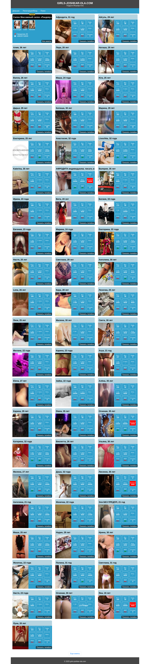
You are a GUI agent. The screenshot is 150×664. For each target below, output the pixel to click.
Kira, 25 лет (105, 78)
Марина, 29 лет (107, 108)
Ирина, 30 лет (106, 532)
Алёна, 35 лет (106, 381)
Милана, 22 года (21, 350)
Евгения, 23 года (22, 229)
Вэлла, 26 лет (20, 78)
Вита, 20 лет (62, 199)
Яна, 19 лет (105, 593)
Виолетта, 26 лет (65, 441)
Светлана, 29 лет (65, 259)
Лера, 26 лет (62, 47)
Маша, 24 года (63, 78)
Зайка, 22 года (63, 381)
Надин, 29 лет (63, 532)
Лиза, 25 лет (19, 320)
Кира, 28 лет (62, 290)
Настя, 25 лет (20, 259)
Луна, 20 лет (19, 623)
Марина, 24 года (64, 229)
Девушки (16, 11)
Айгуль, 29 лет (106, 17)
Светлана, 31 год (108, 563)
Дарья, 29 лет (20, 108)
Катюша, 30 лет (64, 108)
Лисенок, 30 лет (107, 472)
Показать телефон (86, 41)
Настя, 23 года (20, 593)
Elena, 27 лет (20, 381)
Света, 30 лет (106, 320)
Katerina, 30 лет (21, 169)
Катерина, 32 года (22, 441)
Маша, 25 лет (20, 532)
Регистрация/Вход (30, 11)
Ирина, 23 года (21, 199)
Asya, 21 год (105, 350)
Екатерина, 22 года (109, 229)
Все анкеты (46, 41)
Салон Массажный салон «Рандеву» (32, 17)
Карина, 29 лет (20, 411)
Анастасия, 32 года (66, 138)
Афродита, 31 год (65, 17)
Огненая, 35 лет (107, 411)
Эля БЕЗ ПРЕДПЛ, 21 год (112, 502)
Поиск (43, 11)
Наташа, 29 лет (106, 47)
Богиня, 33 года (107, 199)
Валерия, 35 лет (107, 169)
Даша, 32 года (63, 472)
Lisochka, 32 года (108, 138)
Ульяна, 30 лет (106, 441)
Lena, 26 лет (19, 290)
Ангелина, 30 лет (108, 259)
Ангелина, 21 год (22, 502)
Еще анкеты (75, 654)
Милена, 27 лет (21, 472)
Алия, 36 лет (19, 47)
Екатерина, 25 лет (22, 138)
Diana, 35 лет (62, 411)
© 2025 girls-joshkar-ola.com (75, 661)
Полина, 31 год (64, 563)
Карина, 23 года (64, 350)
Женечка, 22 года (65, 502)
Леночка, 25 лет (107, 290)
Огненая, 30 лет (64, 593)
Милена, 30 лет (64, 320)
